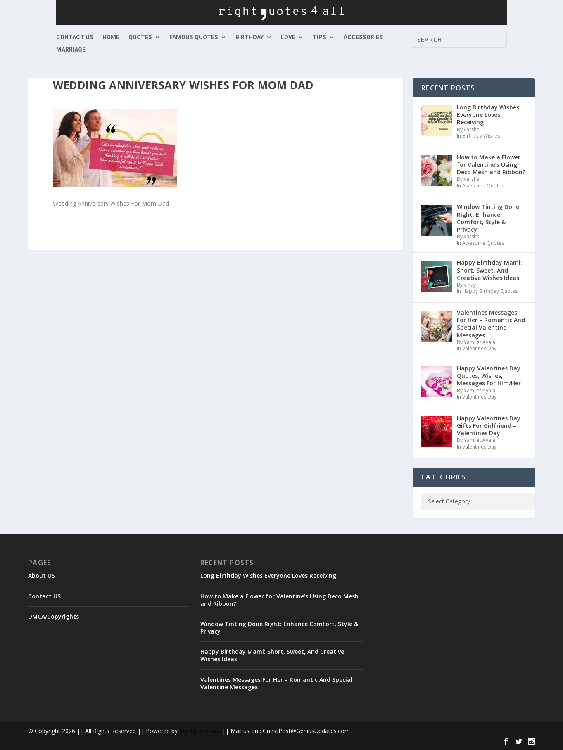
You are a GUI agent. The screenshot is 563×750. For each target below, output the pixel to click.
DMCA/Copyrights (53, 616)
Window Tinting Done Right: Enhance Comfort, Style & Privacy (279, 627)
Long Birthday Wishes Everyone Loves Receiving (268, 575)
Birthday (249, 37)
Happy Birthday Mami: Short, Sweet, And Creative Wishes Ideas (272, 655)
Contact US (74, 37)
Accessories (363, 37)
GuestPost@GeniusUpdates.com (306, 731)
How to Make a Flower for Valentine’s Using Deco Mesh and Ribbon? (279, 600)
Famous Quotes (193, 37)
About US (41, 575)
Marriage (71, 50)
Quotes (140, 37)
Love (288, 37)
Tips (319, 37)
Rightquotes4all (200, 731)
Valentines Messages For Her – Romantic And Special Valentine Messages (276, 683)
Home (110, 37)
